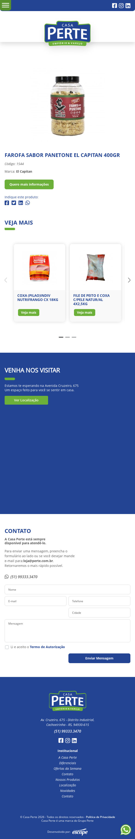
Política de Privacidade (100, 817)
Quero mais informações (29, 184)
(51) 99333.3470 (21, 577)
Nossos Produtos (67, 779)
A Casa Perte (67, 757)
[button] (129, 280)
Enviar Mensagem (99, 658)
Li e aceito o (38, 647)
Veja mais (28, 312)
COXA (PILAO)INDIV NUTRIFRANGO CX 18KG (37, 297)
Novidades (67, 790)
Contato (67, 774)
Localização (67, 785)
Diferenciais (67, 763)
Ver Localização (26, 400)
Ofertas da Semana (67, 768)
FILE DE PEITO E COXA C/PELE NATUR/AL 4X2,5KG (91, 299)
